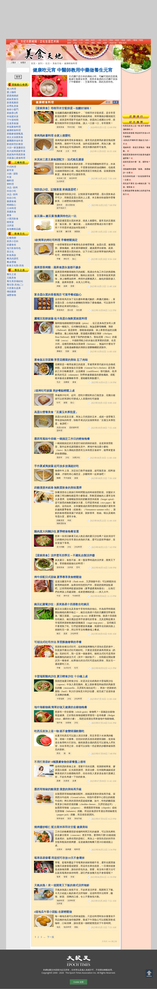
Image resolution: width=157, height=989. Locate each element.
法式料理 (60, 181)
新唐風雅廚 (12, 102)
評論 (75, 43)
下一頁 (50, 937)
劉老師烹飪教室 (15, 144)
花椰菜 (66, 382)
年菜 (9, 177)
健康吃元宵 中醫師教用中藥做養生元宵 (73, 70)
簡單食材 (60, 819)
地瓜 (58, 927)
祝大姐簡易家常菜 (16, 151)
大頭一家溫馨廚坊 (16, 147)
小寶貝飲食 (12, 218)
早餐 (58, 259)
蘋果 (65, 286)
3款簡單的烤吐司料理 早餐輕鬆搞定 (55, 239)
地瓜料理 (67, 927)
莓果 (58, 877)
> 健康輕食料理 (69, 63)
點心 (74, 259)
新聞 (69, 43)
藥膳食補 (11, 201)
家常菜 (10, 170)
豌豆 (58, 634)
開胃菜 (10, 222)
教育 (93, 40)
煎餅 (67, 351)
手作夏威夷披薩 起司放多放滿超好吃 (56, 466)
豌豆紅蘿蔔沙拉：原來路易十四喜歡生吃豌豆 (61, 604)
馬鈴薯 (59, 151)
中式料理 (11, 167)
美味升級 (78, 819)
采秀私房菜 (12, 106)
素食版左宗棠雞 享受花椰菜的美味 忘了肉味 (61, 359)
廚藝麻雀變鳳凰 (15, 133)
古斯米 (59, 849)
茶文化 (10, 251)
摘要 (115, 102)
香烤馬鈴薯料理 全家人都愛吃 (52, 135)
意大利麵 (60, 547)
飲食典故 (11, 255)
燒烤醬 (68, 849)
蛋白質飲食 (70, 205)
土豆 (67, 151)
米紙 (69, 520)
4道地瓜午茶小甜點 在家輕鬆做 (53, 911)
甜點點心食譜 (20, 84)
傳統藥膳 (11, 291)
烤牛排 (66, 596)
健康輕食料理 (14, 130)
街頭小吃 (11, 191)
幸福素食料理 (14, 127)
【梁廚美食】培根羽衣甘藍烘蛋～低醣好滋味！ (63, 108)
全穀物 (68, 723)
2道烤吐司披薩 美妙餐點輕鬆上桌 (54, 390)
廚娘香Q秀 (12, 113)
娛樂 (105, 43)
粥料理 (10, 184)
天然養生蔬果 (14, 288)
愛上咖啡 (11, 92)
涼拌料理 (71, 901)
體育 (99, 43)
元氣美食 (11, 278)
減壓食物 (11, 295)
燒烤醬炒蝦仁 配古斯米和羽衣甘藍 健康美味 (61, 827)
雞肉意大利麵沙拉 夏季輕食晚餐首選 (56, 531)
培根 (80, 127)
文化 (69, 40)
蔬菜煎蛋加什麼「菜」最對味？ (136, 162)
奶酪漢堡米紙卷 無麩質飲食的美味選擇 (58, 487)
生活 (105, 40)
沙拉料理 (78, 547)
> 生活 (46, 63)
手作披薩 (67, 478)
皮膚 (74, 781)
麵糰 (58, 478)
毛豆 (58, 382)
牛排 (58, 596)
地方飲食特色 (14, 248)
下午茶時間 (12, 120)
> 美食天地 (55, 63)
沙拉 (67, 458)
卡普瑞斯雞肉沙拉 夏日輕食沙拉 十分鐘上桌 (61, 676)
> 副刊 (39, 63)
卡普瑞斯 (60, 699)
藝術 (75, 40)
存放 (72, 877)
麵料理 (10, 180)
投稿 (141, 40)
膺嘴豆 (59, 351)
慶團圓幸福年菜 (15, 140)
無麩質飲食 (61, 523)
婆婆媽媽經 (12, 95)
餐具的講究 (12, 258)
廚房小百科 (12, 241)
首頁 (33, 63)
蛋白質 (70, 310)
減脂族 (77, 232)
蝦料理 (77, 849)
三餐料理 (19, 162)
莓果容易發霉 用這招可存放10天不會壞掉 (59, 857)
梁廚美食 (60, 127)
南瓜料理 (73, 178)
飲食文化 (19, 233)
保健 (123, 40)
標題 (108, 102)
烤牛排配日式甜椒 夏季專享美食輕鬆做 (58, 577)
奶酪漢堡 (60, 520)
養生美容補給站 (15, 281)
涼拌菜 (70, 567)
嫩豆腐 (68, 232)
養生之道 (19, 270)
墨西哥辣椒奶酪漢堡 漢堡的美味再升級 (58, 789)
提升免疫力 (61, 208)
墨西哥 (59, 458)
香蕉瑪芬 (60, 310)
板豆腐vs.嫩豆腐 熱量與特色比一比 (55, 216)
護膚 (58, 781)
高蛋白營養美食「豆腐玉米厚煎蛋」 (56, 412)
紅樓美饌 (11, 238)
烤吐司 (66, 259)
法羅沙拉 (76, 458)
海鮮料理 (60, 901)
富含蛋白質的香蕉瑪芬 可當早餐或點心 (58, 294)
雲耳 (78, 567)
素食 (74, 382)
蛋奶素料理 (74, 428)
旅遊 (117, 40)
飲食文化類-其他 (15, 265)
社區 (81, 43)
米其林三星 (61, 178)
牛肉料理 (76, 596)
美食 (111, 40)
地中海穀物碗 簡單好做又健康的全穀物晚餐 (60, 707)
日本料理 (11, 208)
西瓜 (58, 753)
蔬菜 (65, 634)
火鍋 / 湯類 (12, 173)
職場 (135, 40)
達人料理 (11, 89)
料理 (74, 151)
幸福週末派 (12, 116)
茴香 (72, 286)
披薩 (74, 351)
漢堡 (69, 819)
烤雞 (58, 286)
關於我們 (122, 43)
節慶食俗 (11, 245)
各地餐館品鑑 (14, 229)
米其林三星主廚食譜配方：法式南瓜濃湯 (59, 159)
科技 (87, 43)
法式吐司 (67, 668)
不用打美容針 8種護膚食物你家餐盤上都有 (60, 761)
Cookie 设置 (78, 982)
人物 (99, 40)
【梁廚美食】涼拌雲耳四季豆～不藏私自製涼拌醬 (64, 555)
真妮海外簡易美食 (16, 154)
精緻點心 (11, 205)
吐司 (58, 403)
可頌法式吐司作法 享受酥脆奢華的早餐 (58, 642)
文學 (81, 40)
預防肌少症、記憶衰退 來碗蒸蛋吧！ (56, 189)
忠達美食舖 (12, 123)
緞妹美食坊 (12, 99)
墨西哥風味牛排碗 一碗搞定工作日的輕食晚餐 (62, 438)
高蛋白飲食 (61, 428)
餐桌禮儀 (11, 262)
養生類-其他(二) (15, 284)
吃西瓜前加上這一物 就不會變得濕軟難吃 (59, 731)
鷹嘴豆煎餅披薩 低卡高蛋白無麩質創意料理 (60, 318)
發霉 (65, 877)
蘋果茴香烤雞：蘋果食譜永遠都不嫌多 (57, 267)
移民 (129, 40)
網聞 (93, 43)
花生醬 (79, 310)
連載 (87, 40)
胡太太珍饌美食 (15, 137)
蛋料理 (59, 205)
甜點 (76, 927)
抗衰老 (66, 781)
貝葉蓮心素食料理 (16, 158)
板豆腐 (59, 232)
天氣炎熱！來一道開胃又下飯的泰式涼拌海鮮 (61, 885)
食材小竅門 (12, 109)
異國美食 (11, 211)
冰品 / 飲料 (12, 187)
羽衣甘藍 (71, 127)
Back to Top (149, 973)
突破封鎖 (113, 43)
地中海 (59, 723)
